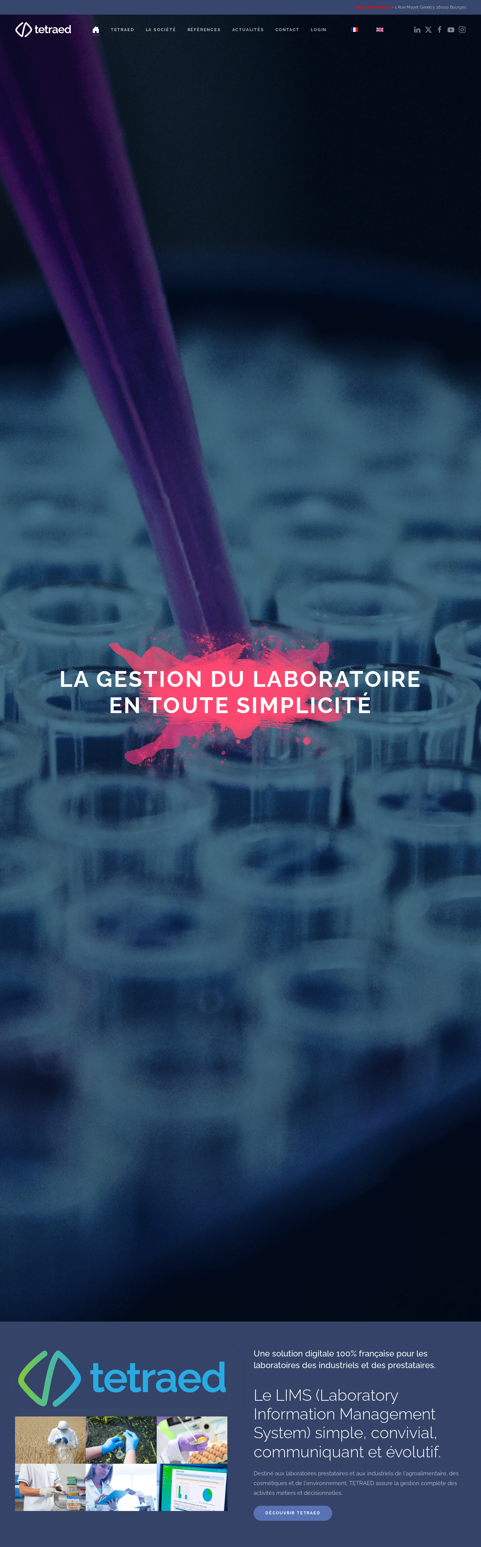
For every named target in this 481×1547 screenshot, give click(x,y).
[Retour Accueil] (43, 30)
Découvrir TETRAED (293, 1513)
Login (319, 29)
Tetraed (123, 29)
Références (204, 29)
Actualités (248, 29)
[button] (50, 1440)
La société (161, 29)
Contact (287, 29)
